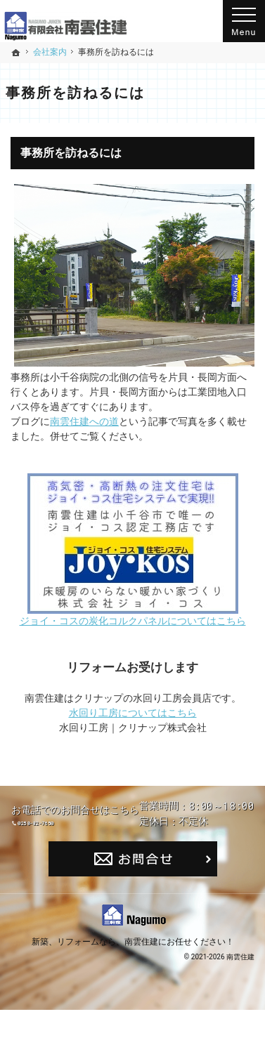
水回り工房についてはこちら (133, 712)
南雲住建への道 (84, 421)
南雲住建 (141, 990)
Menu (244, 21)
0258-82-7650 (145, 828)
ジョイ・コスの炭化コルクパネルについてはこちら (133, 620)
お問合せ (133, 908)
